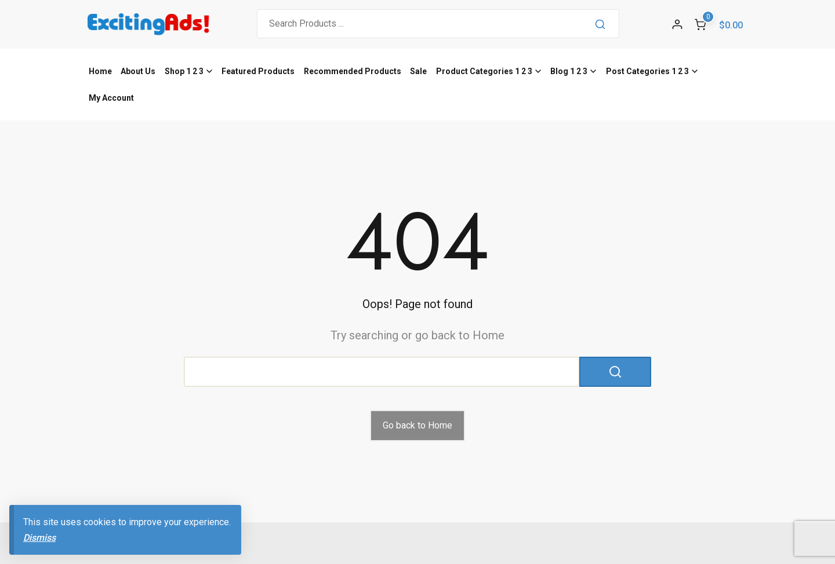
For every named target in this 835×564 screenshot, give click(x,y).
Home (100, 71)
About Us (138, 71)
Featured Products (258, 71)
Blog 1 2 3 (568, 71)
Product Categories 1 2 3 (484, 71)
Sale (418, 71)
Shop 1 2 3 (184, 71)
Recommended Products (352, 71)
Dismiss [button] (39, 537)
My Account (111, 97)
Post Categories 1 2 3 (647, 71)
